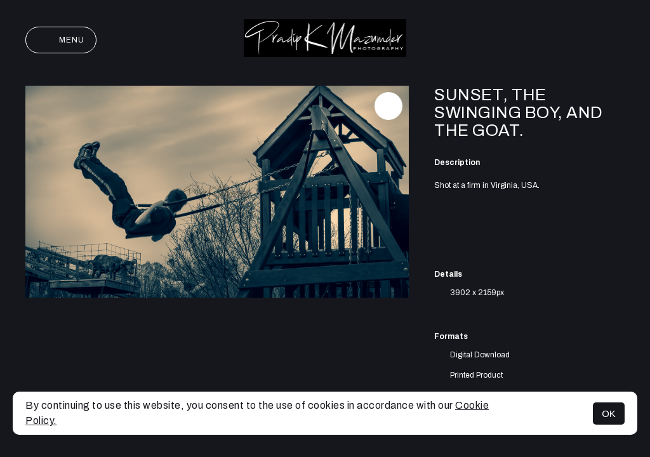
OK (609, 413)
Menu (60, 40)
